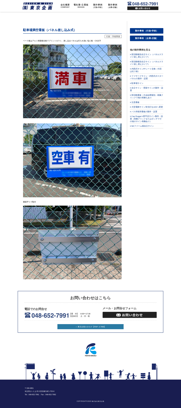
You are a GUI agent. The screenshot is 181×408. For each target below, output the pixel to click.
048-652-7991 (34, 395)
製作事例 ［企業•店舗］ (146, 38)
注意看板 (135, 102)
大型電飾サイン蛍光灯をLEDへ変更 (147, 107)
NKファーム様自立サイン (143, 126)
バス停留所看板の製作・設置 (144, 112)
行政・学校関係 (113, 36)
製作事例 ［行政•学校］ (146, 31)
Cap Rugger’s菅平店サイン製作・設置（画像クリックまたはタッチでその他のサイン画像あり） (146, 118)
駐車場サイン (137, 83)
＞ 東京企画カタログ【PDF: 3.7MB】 (90, 327)
